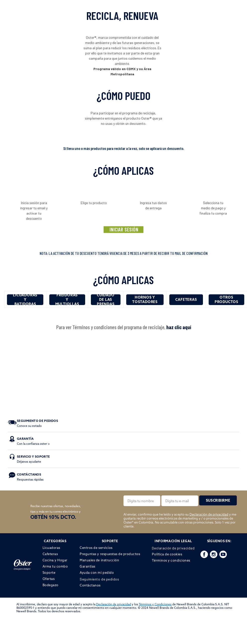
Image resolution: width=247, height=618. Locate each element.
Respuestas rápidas (30, 477)
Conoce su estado (37, 423)
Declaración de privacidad (208, 514)
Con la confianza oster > (33, 441)
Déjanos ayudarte (33, 459)
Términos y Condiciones (155, 604)
